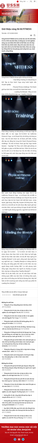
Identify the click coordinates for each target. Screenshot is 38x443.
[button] (21, 2)
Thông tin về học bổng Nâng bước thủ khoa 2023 (18, 305)
